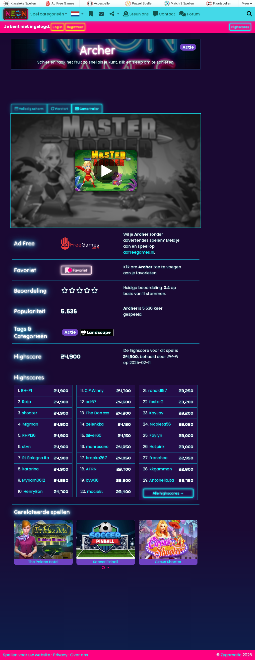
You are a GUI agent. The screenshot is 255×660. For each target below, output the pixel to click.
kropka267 (96, 458)
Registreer (75, 27)
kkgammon (160, 469)
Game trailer (87, 108)
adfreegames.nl (138, 252)
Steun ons (136, 14)
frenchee (158, 458)
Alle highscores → (168, 493)
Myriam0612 (33, 480)
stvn (26, 446)
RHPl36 (29, 435)
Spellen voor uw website (26, 655)
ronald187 (157, 390)
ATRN (91, 469)
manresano (97, 446)
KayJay (156, 413)
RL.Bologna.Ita (35, 458)
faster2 (156, 402)
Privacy (60, 655)
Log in (57, 27)
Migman (30, 424)
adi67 (91, 402)
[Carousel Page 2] (108, 567)
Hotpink (157, 446)
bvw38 (92, 480)
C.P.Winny (94, 390)
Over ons (79, 655)
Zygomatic (231, 655)
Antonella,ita (161, 480)
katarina (30, 469)
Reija (26, 402)
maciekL (95, 491)
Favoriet (76, 270)
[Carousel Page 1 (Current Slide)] (103, 567)
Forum (189, 14)
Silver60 (93, 435)
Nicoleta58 (160, 424)
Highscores (240, 27)
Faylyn (155, 435)
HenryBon (33, 491)
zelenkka (95, 424)
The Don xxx (97, 413)
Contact (164, 14)
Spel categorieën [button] (47, 14)
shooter (29, 413)
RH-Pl (26, 390)
